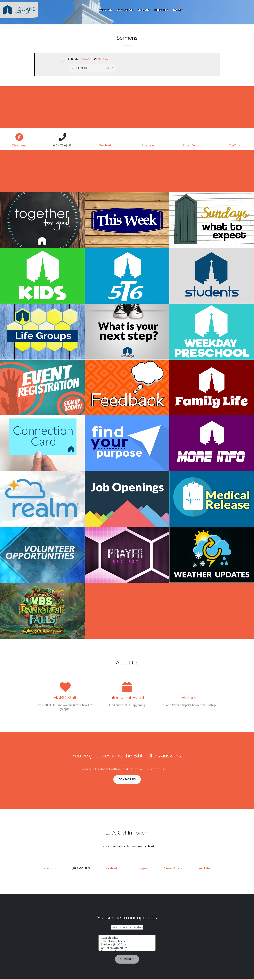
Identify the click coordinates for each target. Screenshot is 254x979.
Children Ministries (127, 948)
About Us (105, 9)
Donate (178, 9)
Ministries (161, 9)
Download (84, 59)
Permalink (102, 59)
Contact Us (125, 9)
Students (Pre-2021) (127, 944)
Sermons (143, 9)
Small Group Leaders (127, 941)
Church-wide (127, 937)
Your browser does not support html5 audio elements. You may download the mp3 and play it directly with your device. (92, 68)
